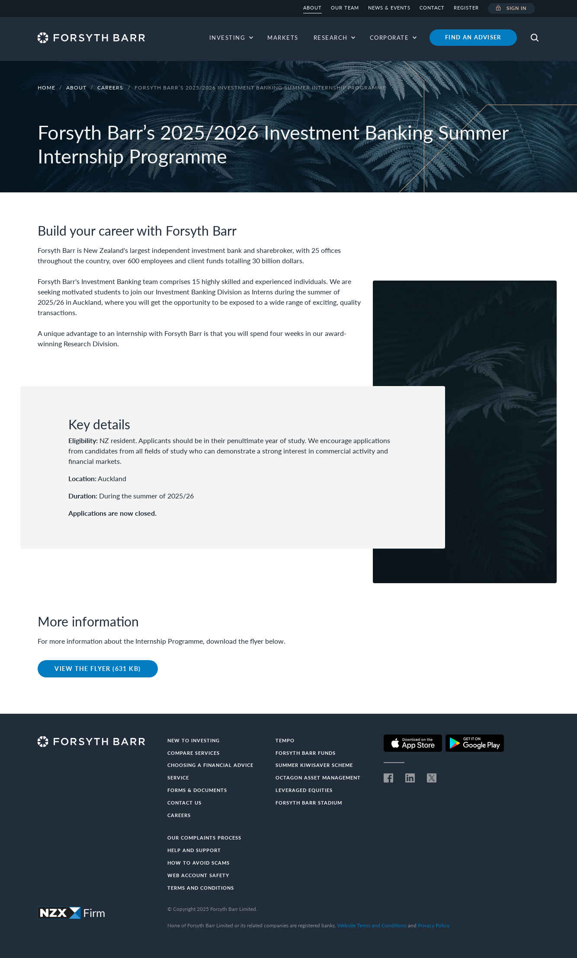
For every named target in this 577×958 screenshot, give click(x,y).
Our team (345, 7)
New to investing (193, 740)
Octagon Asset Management (318, 777)
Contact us (184, 802)
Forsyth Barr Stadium (309, 802)
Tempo (285, 740)
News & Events (389, 7)
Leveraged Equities (304, 790)
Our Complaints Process (204, 837)
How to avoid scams (198, 862)
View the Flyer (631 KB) (97, 668)
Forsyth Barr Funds (306, 753)
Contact (432, 7)
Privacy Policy (433, 925)
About (312, 7)
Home (46, 87)
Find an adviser (473, 37)
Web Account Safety (198, 875)
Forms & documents (197, 790)
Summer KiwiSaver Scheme (314, 765)
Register (466, 7)
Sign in (511, 8)
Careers (111, 87)
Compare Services (193, 753)
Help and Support (194, 850)
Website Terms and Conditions (372, 925)
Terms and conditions (200, 888)
